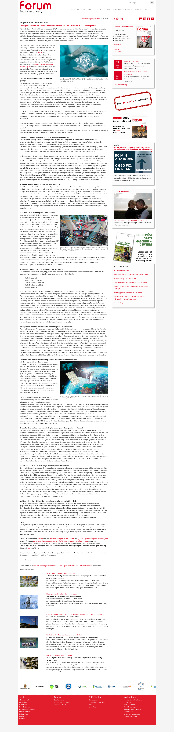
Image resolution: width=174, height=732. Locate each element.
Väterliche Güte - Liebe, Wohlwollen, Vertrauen (130, 220)
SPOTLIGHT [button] (148, 10)
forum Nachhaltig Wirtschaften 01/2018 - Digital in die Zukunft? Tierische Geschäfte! (63, 566)
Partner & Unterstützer (62, 702)
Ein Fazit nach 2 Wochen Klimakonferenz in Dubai (64, 635)
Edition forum (129, 711)
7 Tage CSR (127, 702)
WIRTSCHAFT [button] (75, 10)
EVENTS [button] (128, 10)
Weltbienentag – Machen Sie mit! (125, 278)
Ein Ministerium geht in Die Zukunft (61, 539)
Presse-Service (24, 711)
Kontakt (22, 719)
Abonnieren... (118, 51)
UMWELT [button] (109, 10)
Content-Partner (60, 704)
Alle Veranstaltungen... (122, 85)
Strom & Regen (119, 303)
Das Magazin (93, 700)
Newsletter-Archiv (25, 707)
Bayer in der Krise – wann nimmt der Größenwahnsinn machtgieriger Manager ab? (75, 614)
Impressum (23, 716)
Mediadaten (23, 702)
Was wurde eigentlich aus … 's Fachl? (59, 655)
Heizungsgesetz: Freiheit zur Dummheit (128, 293)
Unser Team (93, 707)
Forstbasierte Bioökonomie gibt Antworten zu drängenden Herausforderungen (130, 297)
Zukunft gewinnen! (130, 716)
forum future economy (132, 714)
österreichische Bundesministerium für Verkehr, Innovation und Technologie (60, 541)
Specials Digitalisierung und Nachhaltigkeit (93, 539)
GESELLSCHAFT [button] (88, 10)
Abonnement (24, 700)
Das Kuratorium (59, 700)
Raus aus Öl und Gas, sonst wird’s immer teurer (130, 282)
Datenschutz (23, 714)
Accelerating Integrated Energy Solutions (61, 573)
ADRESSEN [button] (137, 10)
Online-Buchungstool (27, 709)
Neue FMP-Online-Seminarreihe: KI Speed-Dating (131, 274)
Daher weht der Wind (121, 271)
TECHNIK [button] (100, 10)
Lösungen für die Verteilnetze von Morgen (61, 594)
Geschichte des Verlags (97, 702)
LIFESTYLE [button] (119, 10)
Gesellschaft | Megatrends (90, 19)
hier (29, 548)
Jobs (90, 704)
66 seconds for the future (133, 700)
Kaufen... (117, 49)
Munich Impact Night (131, 61)
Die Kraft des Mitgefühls (132, 709)
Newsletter (23, 704)
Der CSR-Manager (130, 707)
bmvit (40, 52)
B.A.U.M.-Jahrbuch (130, 704)
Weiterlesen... (118, 44)
